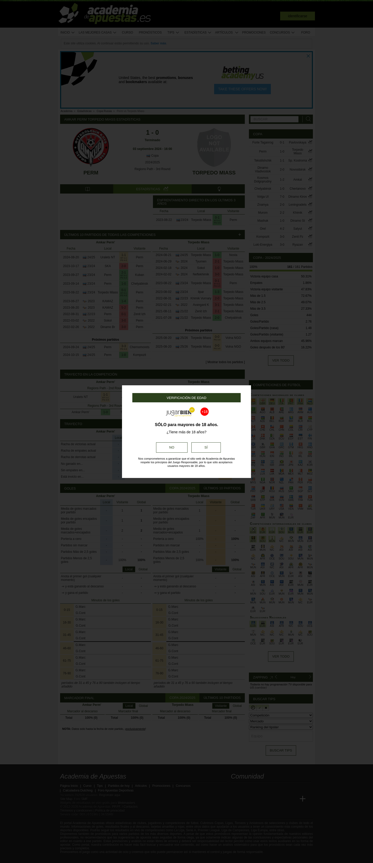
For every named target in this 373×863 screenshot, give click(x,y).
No (171, 447)
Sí (206, 447)
